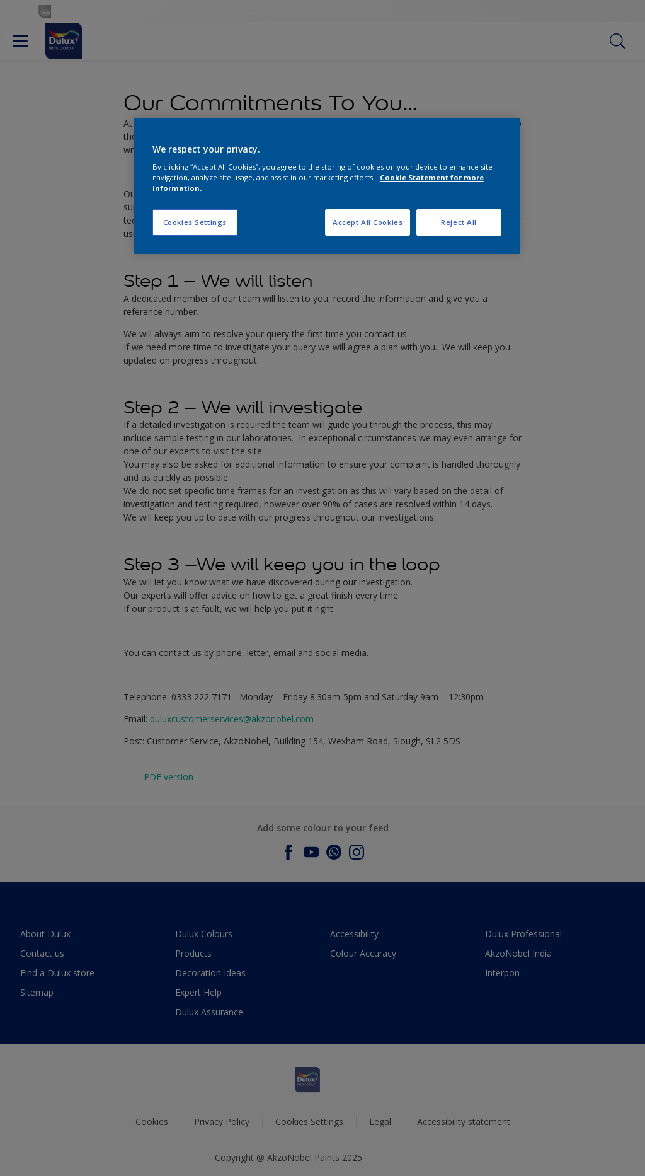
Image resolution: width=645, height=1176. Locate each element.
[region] (327, 186)
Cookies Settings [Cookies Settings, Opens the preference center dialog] (195, 222)
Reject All (459, 222)
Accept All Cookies (367, 222)
